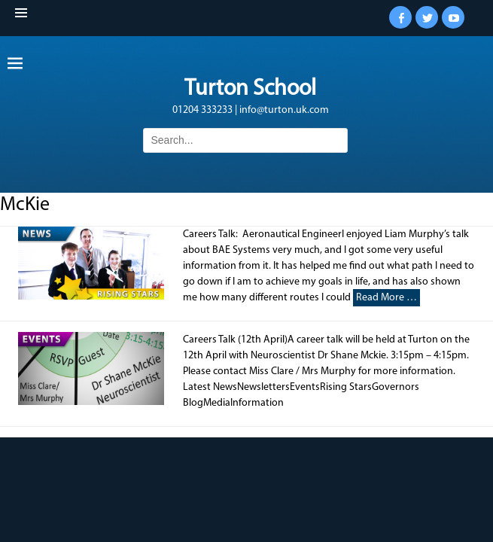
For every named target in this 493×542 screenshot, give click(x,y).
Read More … (386, 297)
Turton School (250, 89)
